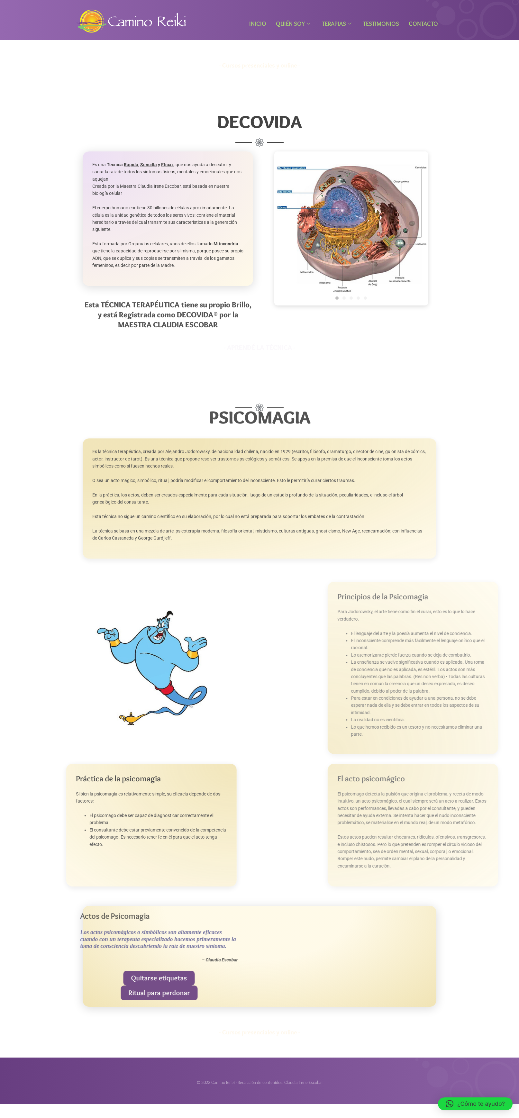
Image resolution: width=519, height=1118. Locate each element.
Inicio (257, 23)
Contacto (423, 23)
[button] (475, 1103)
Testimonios (381, 23)
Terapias (336, 23)
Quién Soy (293, 23)
